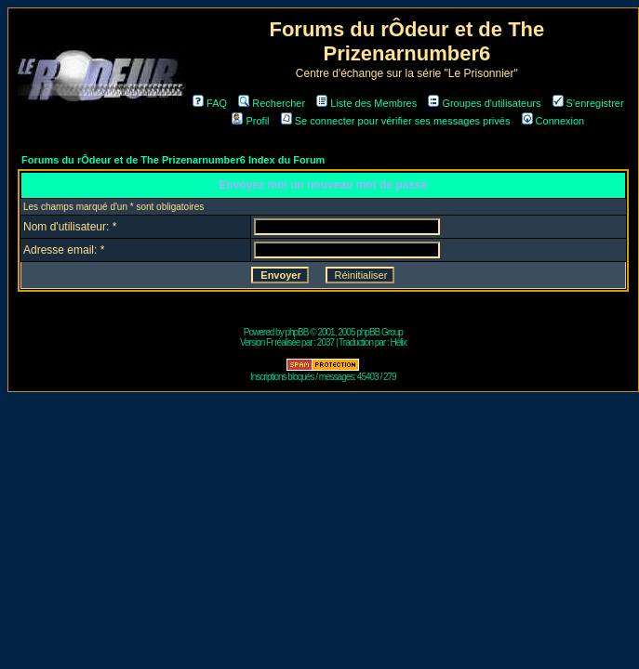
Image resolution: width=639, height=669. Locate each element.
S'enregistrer (588, 103)
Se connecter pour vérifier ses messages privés (396, 120)
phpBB (296, 332)
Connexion (553, 120)
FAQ (210, 103)
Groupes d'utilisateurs (484, 103)
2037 (325, 342)
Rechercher (271, 103)
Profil (250, 120)
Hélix (398, 342)
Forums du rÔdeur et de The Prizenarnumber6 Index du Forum (173, 159)
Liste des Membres (366, 103)
